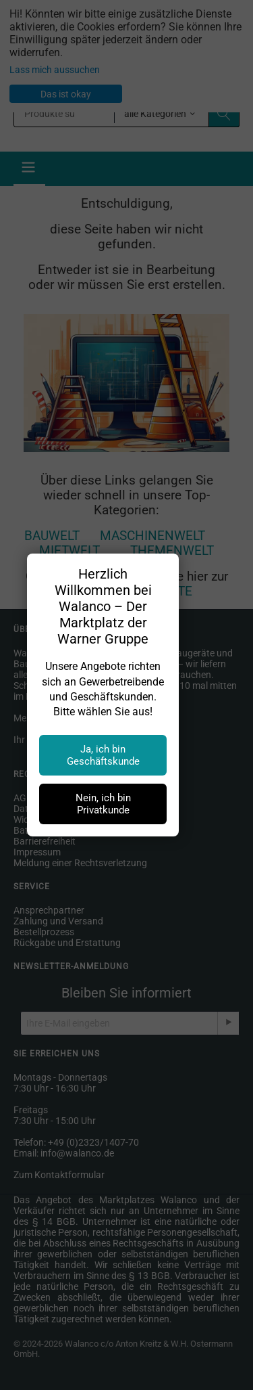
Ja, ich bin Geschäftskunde (103, 755)
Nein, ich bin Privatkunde (103, 804)
